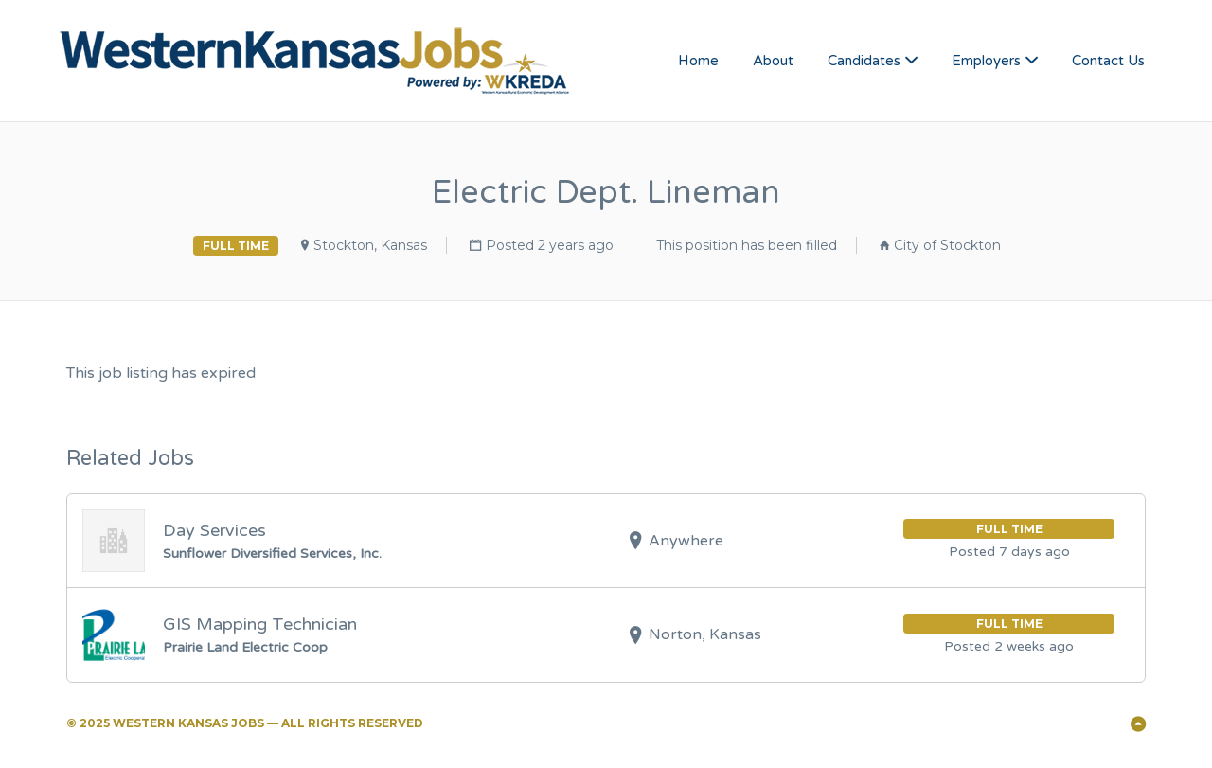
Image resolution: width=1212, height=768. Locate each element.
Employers (986, 60)
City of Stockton (947, 245)
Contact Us (1108, 60)
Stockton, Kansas (370, 245)
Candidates (864, 60)
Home (698, 60)
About (773, 60)
